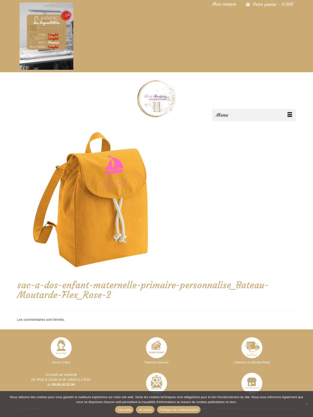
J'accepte (124, 410)
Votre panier (269, 4)
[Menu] (254, 115)
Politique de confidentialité (178, 410)
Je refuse (145, 410)
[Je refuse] (306, 404)
